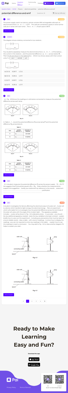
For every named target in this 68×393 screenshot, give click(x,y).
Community (32, 3)
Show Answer (9, 31)
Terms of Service (25, 387)
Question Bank (20, 3)
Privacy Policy (11, 387)
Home (14, 3)
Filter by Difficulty (59, 13)
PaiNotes (40, 3)
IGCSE (14, 9)
